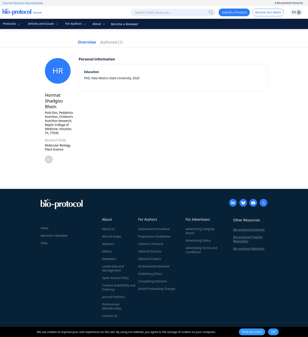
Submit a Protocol (234, 12)
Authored (111, 42)
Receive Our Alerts (268, 12)
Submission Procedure (154, 229)
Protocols (12, 24)
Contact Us (109, 316)
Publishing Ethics (150, 274)
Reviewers (109, 259)
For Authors (76, 24)
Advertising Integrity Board (200, 231)
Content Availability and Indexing (118, 287)
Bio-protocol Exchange (249, 230)
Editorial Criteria (149, 259)
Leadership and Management (113, 268)
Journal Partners (113, 297)
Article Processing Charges (156, 289)
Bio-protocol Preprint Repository (248, 239)
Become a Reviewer (124, 24)
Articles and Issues (43, 24)
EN (296, 12)
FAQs (44, 243)
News (44, 228)
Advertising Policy (198, 240)
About (99, 24)
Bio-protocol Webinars (248, 249)
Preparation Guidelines (154, 236)
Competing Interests (152, 281)
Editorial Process (149, 251)
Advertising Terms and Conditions (201, 250)
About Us (108, 229)
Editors (107, 251)
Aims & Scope (111, 236)
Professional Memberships (111, 306)
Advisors (108, 244)
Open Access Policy (115, 278)
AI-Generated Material (153, 266)
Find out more (252, 332)
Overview (87, 42)
